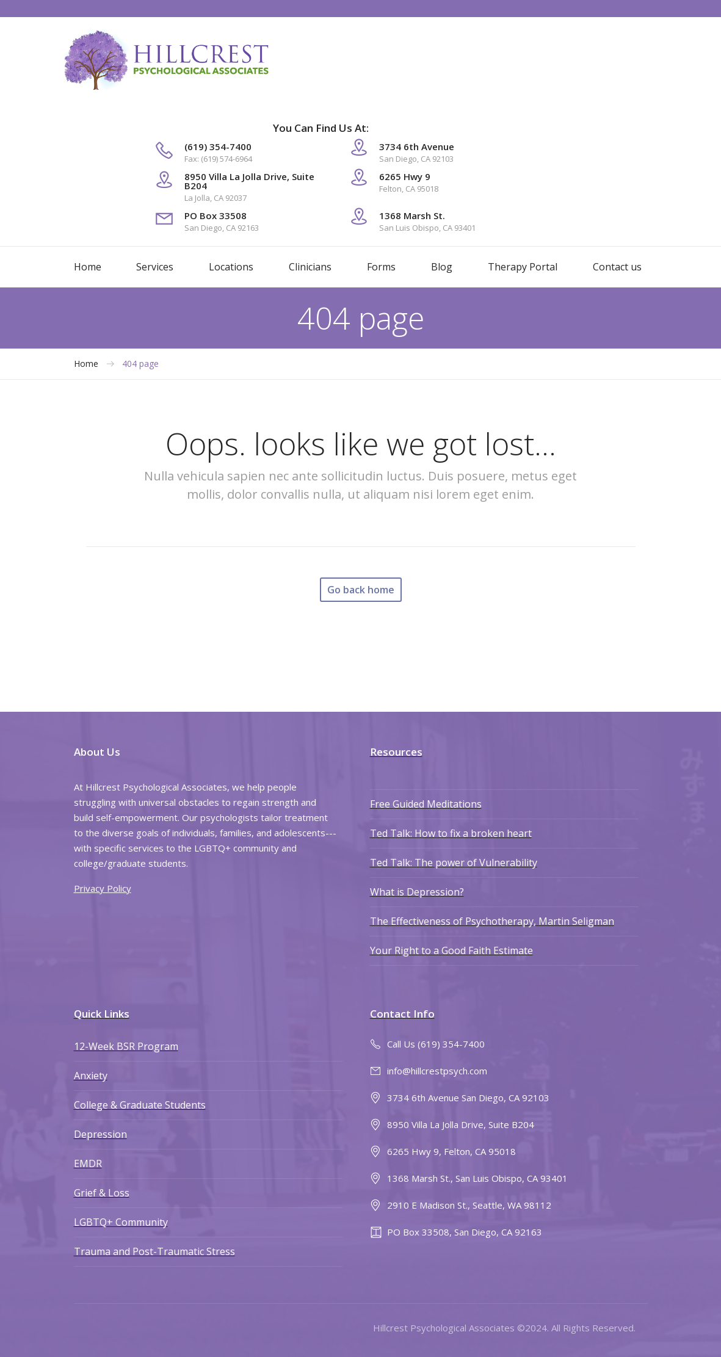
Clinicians (310, 266)
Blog (441, 266)
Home (87, 266)
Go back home (360, 589)
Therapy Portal (522, 266)
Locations (231, 266)
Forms (381, 266)
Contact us (617, 266)
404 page (140, 364)
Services (154, 266)
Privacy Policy (102, 888)
